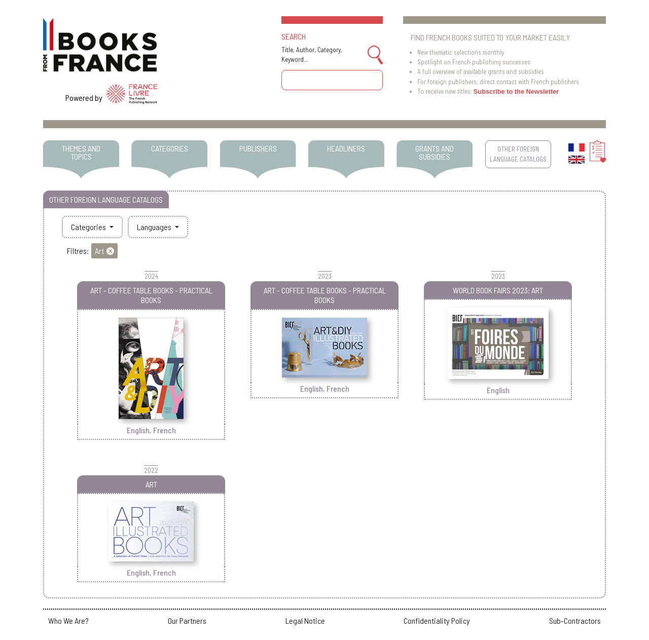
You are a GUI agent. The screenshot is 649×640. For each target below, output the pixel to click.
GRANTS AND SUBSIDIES (434, 152)
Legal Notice (305, 620)
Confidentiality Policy (437, 620)
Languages (155, 227)
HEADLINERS (346, 148)
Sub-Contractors (575, 620)
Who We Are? (68, 620)
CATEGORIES (169, 148)
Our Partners (187, 620)
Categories (89, 227)
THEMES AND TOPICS (81, 152)
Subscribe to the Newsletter (516, 91)
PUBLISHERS (258, 148)
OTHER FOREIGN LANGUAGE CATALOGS (518, 154)
